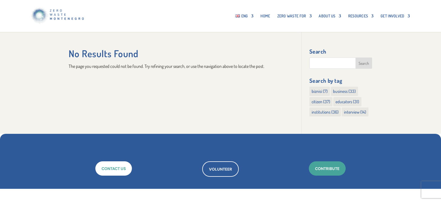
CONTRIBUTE (327, 168)
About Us (327, 16)
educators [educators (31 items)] (347, 101)
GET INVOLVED (392, 16)
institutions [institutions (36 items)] (325, 112)
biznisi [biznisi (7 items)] (320, 91)
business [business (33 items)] (344, 91)
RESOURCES (358, 16)
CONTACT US (114, 168)
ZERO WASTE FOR (291, 16)
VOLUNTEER (220, 169)
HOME (265, 16)
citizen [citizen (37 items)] (321, 101)
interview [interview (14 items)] (355, 112)
